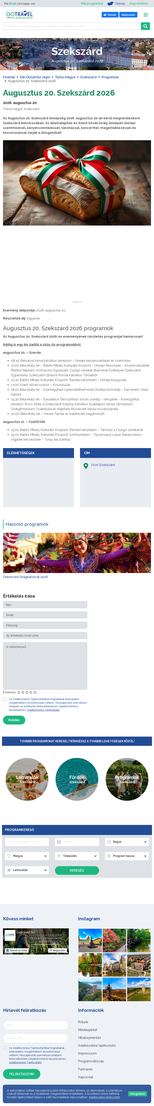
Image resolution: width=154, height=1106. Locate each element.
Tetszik (16, 950)
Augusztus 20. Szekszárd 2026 (60, 92)
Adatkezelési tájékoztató (97, 1045)
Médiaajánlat (87, 1030)
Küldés (14, 720)
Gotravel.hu (25, 932)
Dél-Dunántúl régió (35, 77)
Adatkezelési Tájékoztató (43, 709)
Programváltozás (91, 1061)
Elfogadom (137, 1093)
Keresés (77, 870)
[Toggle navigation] (145, 15)
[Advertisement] (77, 276)
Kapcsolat (85, 1077)
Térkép (116, 4)
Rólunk (83, 1022)
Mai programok (91, 3)
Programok (110, 77)
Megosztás (57, 950)
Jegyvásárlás (138, 3)
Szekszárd (88, 77)
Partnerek (85, 1069)
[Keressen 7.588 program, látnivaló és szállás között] (72, 26)
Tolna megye (65, 77)
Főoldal (9, 77)
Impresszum (87, 1053)
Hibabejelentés (89, 1038)
